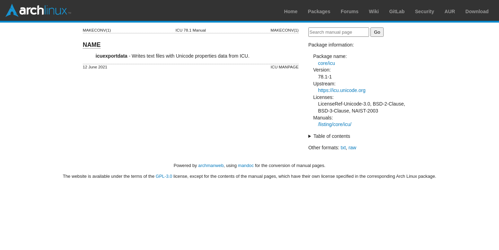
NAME (92, 44)
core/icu (326, 63)
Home (291, 11)
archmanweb (211, 165)
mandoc (246, 165)
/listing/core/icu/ (334, 124)
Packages (319, 11)
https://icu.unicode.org (342, 90)
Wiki (374, 11)
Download (477, 11)
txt (343, 147)
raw (353, 147)
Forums (349, 11)
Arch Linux (38, 10)
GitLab (396, 11)
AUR (450, 11)
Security (424, 11)
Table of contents (332, 136)
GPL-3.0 (164, 176)
